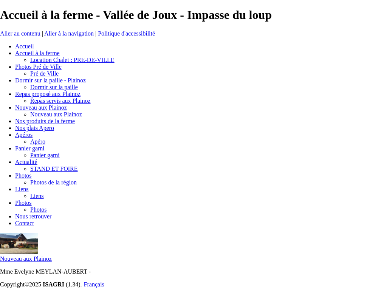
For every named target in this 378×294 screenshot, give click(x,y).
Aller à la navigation (69, 33)
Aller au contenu (21, 33)
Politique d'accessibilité (126, 33)
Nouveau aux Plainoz (26, 258)
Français (94, 284)
